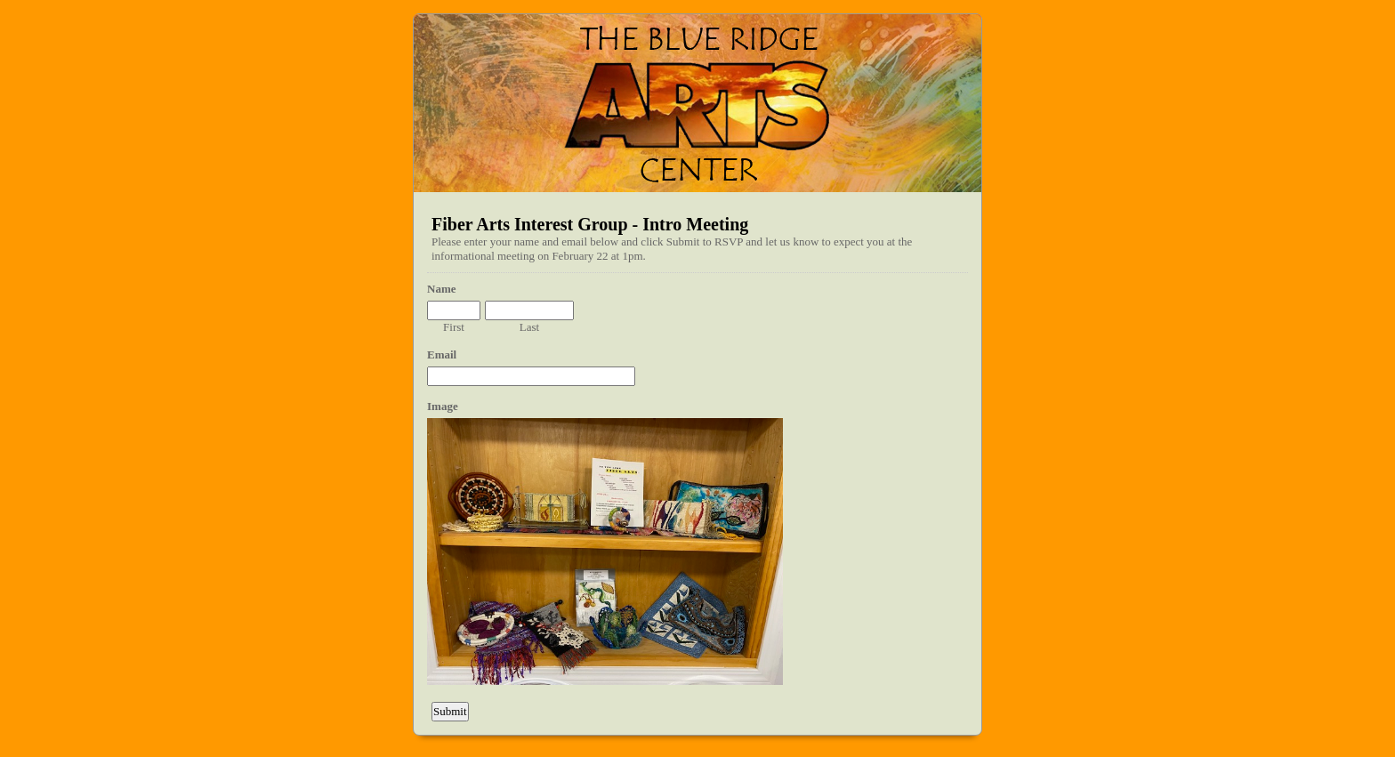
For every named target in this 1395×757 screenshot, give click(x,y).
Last (529, 327)
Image (442, 406)
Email (441, 354)
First (453, 327)
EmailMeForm (697, 103)
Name (441, 288)
